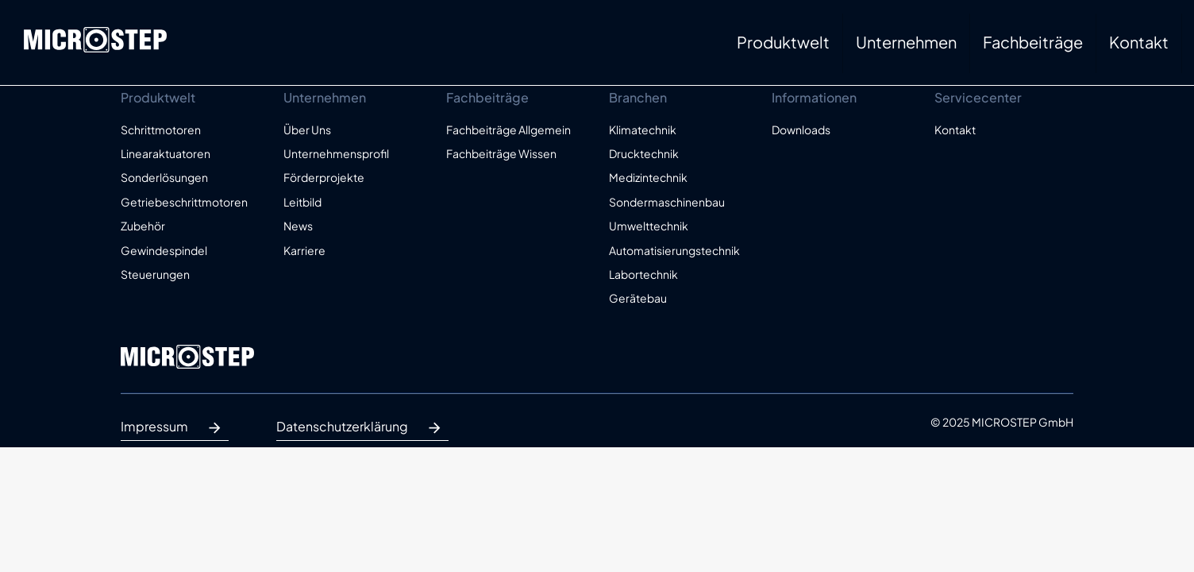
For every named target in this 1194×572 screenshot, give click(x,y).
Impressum (175, 428)
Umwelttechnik (648, 225)
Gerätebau (638, 298)
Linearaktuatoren (165, 153)
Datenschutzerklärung (362, 428)
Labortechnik (643, 274)
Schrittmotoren (161, 129)
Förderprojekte (323, 177)
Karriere (304, 250)
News (298, 225)
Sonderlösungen (164, 177)
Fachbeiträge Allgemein (508, 129)
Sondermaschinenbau (667, 202)
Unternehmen (906, 42)
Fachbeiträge (1033, 42)
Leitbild (302, 202)
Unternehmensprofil (336, 153)
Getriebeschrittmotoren (184, 202)
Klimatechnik (642, 129)
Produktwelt (783, 42)
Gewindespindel (164, 250)
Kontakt (1139, 42)
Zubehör (143, 225)
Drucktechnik (644, 153)
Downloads (801, 129)
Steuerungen (155, 274)
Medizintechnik (648, 177)
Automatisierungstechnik (674, 250)
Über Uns (307, 129)
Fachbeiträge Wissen (501, 153)
